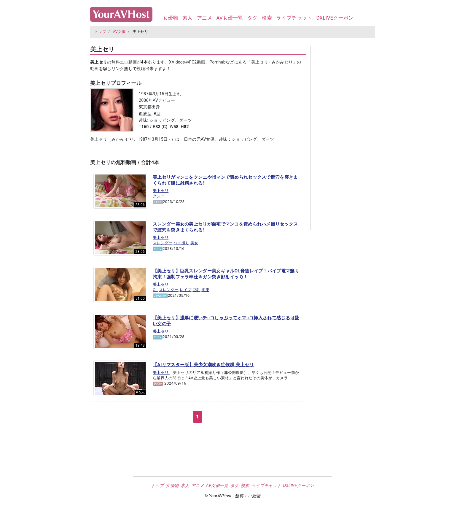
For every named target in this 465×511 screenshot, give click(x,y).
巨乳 (196, 290)
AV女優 (119, 31)
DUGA (158, 383)
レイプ (186, 290)
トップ (100, 31)
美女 (194, 243)
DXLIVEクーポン (334, 18)
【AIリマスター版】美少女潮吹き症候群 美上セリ (203, 364)
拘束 (205, 290)
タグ (252, 18)
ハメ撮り (181, 243)
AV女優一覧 (229, 18)
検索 (267, 18)
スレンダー (163, 243)
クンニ (159, 196)
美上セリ (160, 190)
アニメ (204, 18)
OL (155, 290)
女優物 (170, 18)
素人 (187, 18)
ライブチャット (294, 18)
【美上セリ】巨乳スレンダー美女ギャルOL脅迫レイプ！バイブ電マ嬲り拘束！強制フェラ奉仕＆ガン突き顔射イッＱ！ (226, 274)
